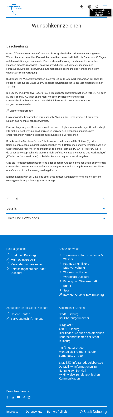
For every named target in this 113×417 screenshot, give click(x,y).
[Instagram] (13, 397)
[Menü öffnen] (105, 7)
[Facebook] (7, 397)
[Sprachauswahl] (89, 7)
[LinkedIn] (29, 397)
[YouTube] (18, 397)
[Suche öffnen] (97, 7)
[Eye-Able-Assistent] (81, 7)
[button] (56, 199)
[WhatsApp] (23, 397)
